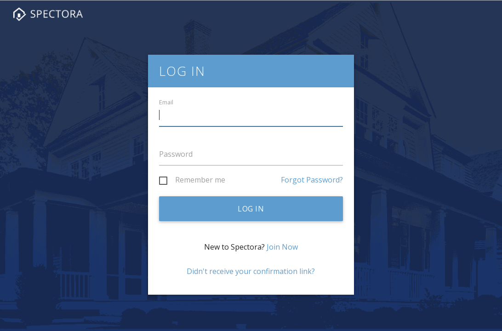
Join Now (282, 247)
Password (176, 154)
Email (166, 102)
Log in (251, 209)
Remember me (200, 180)
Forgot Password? (312, 180)
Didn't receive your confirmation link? (251, 271)
